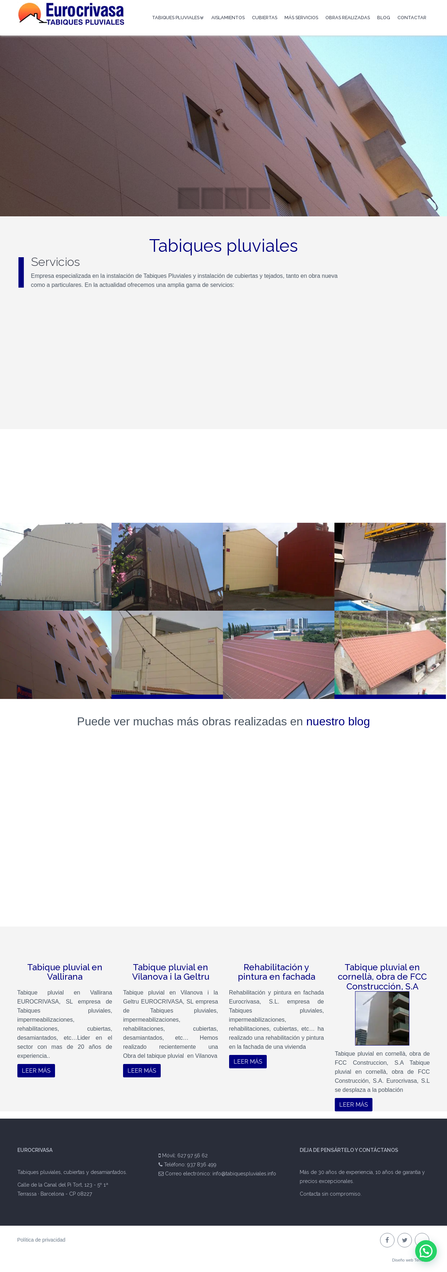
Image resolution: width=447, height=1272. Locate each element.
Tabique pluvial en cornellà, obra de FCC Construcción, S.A (382, 977)
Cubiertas (264, 17)
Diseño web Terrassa (411, 1260)
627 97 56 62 (192, 1155)
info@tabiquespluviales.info (244, 1173)
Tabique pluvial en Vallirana (64, 972)
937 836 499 (201, 1164)
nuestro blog (338, 721)
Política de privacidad (41, 1240)
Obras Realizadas (347, 17)
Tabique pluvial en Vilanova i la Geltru (170, 972)
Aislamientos (228, 17)
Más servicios (301, 17)
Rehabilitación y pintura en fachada (276, 972)
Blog (383, 17)
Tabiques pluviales (176, 17)
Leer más (36, 1070)
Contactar (411, 17)
